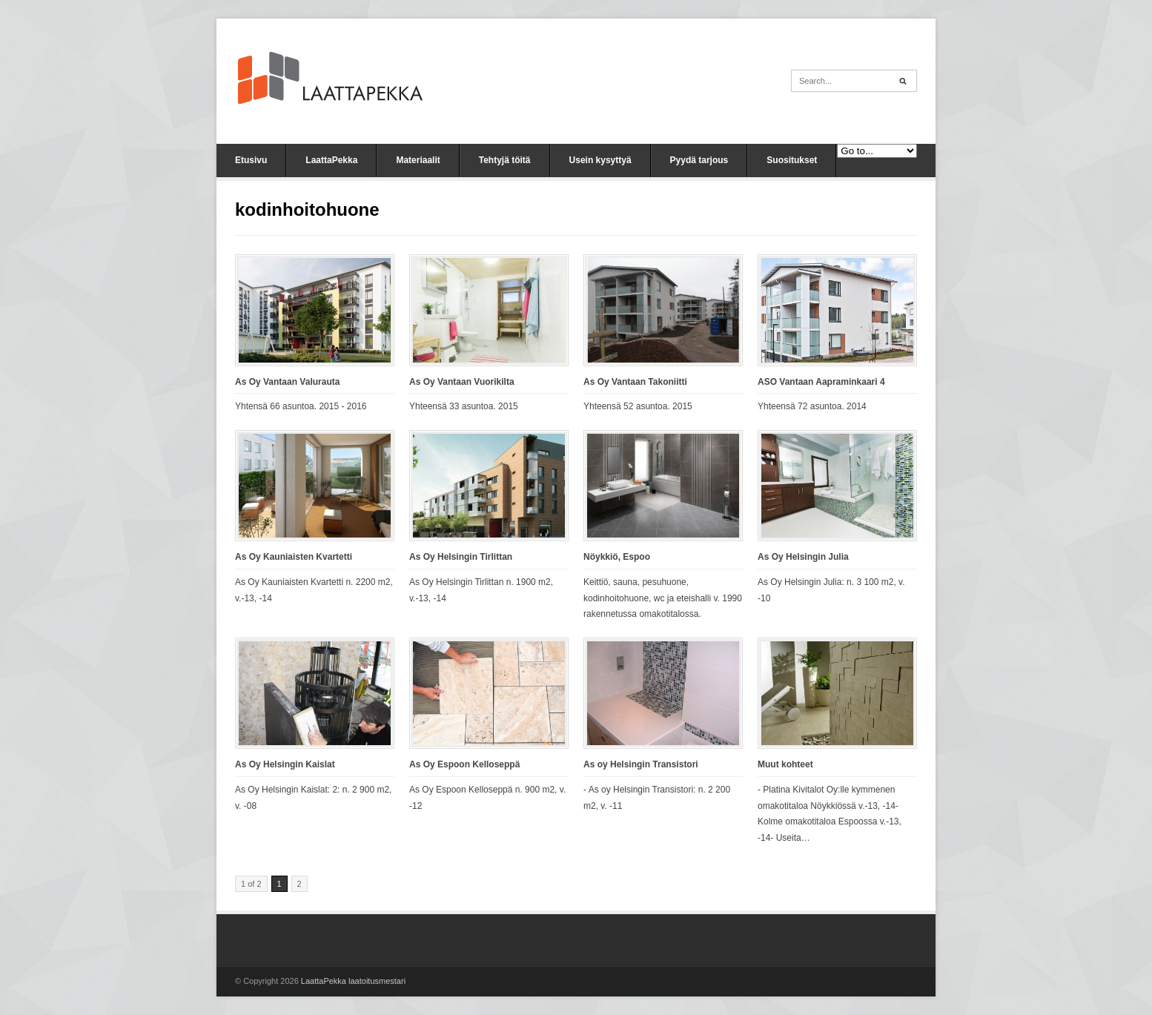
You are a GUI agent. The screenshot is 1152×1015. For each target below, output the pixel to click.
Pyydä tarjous (699, 160)
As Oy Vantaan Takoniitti (635, 382)
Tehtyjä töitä (505, 160)
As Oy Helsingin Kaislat (285, 764)
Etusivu (251, 160)
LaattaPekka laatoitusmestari (353, 980)
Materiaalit (418, 160)
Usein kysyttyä (600, 160)
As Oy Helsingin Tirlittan (460, 557)
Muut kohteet (785, 764)
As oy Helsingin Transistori (640, 764)
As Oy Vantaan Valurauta (287, 382)
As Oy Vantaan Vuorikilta (461, 382)
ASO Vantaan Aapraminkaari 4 (821, 382)
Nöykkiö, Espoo (616, 557)
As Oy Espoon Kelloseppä (464, 764)
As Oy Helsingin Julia (803, 557)
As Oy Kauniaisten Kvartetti (293, 557)
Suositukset (792, 160)
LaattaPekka (331, 160)
